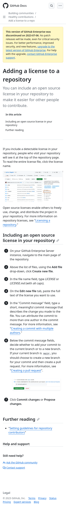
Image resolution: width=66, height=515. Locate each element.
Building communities (21, 13)
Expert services (22, 502)
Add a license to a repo (21, 20)
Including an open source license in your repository (31, 237)
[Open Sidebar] (4, 17)
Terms (31, 498)
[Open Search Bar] (51, 5)
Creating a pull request (26, 370)
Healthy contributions (20, 17)
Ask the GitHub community (20, 462)
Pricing (7, 502)
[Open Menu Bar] (60, 5)
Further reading (21, 419)
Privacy (42, 498)
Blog (36, 502)
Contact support (14, 467)
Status (52, 498)
